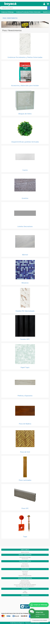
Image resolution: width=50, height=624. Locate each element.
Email (25, 591)
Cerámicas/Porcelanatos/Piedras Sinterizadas (28, 12)
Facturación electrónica (25, 583)
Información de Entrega (25, 557)
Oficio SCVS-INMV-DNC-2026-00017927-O (25, 586)
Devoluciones (25, 558)
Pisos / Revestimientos (10, 18)
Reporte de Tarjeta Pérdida (25, 575)
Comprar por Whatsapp (7, 12)
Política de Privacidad (25, 582)
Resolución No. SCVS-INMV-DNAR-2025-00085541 (25, 584)
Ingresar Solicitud (25, 552)
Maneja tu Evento (25, 566)
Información (25, 563)
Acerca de (25, 573)
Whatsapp (25, 592)
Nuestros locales (25, 580)
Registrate (25, 574)
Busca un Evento (25, 565)
